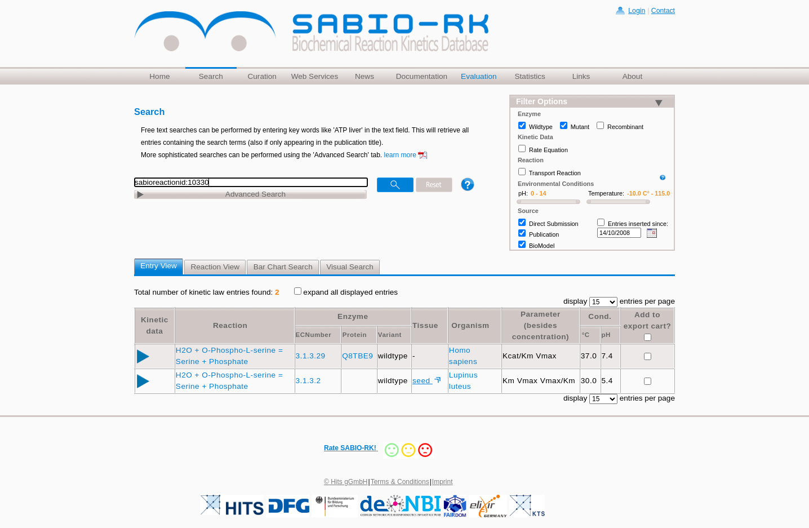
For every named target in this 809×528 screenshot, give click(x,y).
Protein (355, 334)
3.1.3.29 (312, 356)
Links (581, 76)
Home (159, 76)
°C (586, 334)
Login (636, 11)
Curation (261, 76)
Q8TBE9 (358, 356)
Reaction (230, 325)
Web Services (315, 76)
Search (211, 76)
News (364, 76)
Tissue (425, 325)
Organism (470, 325)
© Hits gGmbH (346, 482)
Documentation (421, 76)
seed (422, 380)
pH (606, 334)
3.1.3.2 (309, 380)
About (633, 76)
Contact (663, 11)
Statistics (529, 76)
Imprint (442, 482)
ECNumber (314, 334)
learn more (400, 155)
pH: (523, 193)
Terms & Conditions (400, 482)
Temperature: (606, 193)
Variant (390, 334)
